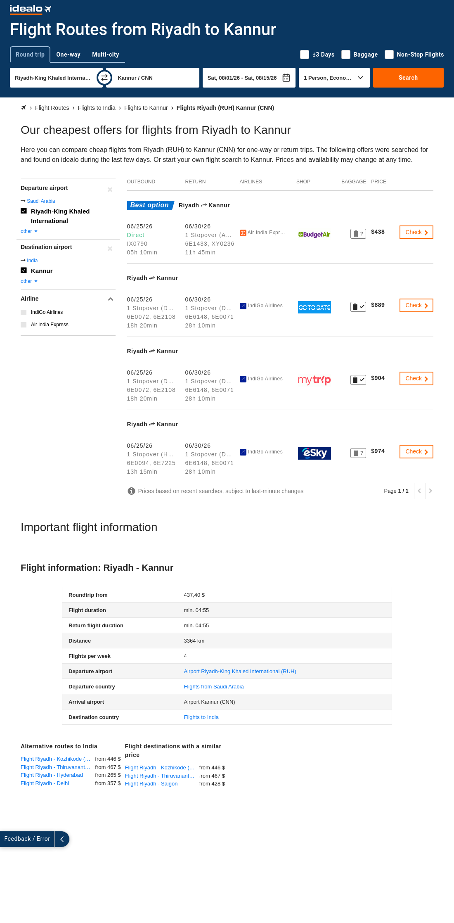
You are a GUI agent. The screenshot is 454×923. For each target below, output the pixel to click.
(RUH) (240, 671)
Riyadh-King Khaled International (60, 216)
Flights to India (201, 717)
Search (408, 77)
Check (417, 232)
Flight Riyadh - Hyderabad (52, 775)
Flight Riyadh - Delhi (45, 783)
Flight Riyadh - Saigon (151, 784)
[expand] (7, 839)
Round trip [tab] (30, 54)
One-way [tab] (68, 54)
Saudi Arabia (41, 201)
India (32, 260)
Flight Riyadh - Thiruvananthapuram (58, 767)
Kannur (42, 270)
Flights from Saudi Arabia (214, 686)
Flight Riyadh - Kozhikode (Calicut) (58, 759)
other (29, 231)
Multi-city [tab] (105, 54)
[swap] (104, 77)
